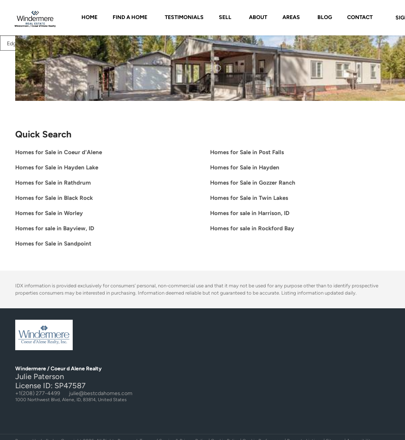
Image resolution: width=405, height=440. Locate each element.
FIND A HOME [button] (130, 17)
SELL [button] (225, 17)
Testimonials (184, 17)
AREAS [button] (291, 17)
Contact (360, 17)
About (258, 17)
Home (89, 17)
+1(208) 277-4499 (37, 393)
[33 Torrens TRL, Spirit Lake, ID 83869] (19, 69)
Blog (324, 17)
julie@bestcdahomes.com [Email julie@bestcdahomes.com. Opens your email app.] (100, 393)
